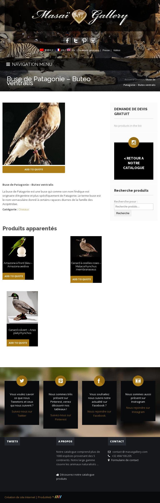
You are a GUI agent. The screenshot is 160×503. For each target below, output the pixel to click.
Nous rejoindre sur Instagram (138, 410)
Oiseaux (139, 79)
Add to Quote (34, 169)
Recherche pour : (126, 201)
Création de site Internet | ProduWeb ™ (33, 497)
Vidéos (116, 50)
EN (73, 50)
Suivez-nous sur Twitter (22, 413)
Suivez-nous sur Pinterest (60, 417)
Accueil (129, 79)
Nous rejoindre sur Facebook (99, 413)
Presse (106, 50)
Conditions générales (88, 50)
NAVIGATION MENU (29, 64)
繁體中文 (49, 50)
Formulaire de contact (124, 460)
